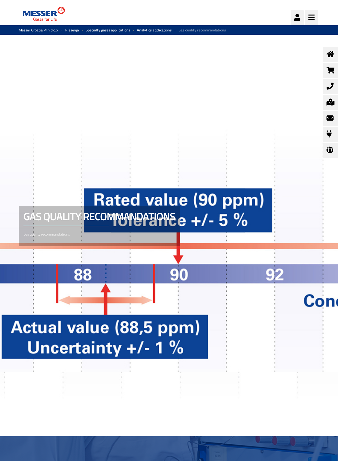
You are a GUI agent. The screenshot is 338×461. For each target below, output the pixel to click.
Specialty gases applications (108, 30)
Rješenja (72, 30)
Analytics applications (154, 30)
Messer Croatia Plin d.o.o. (38, 30)
